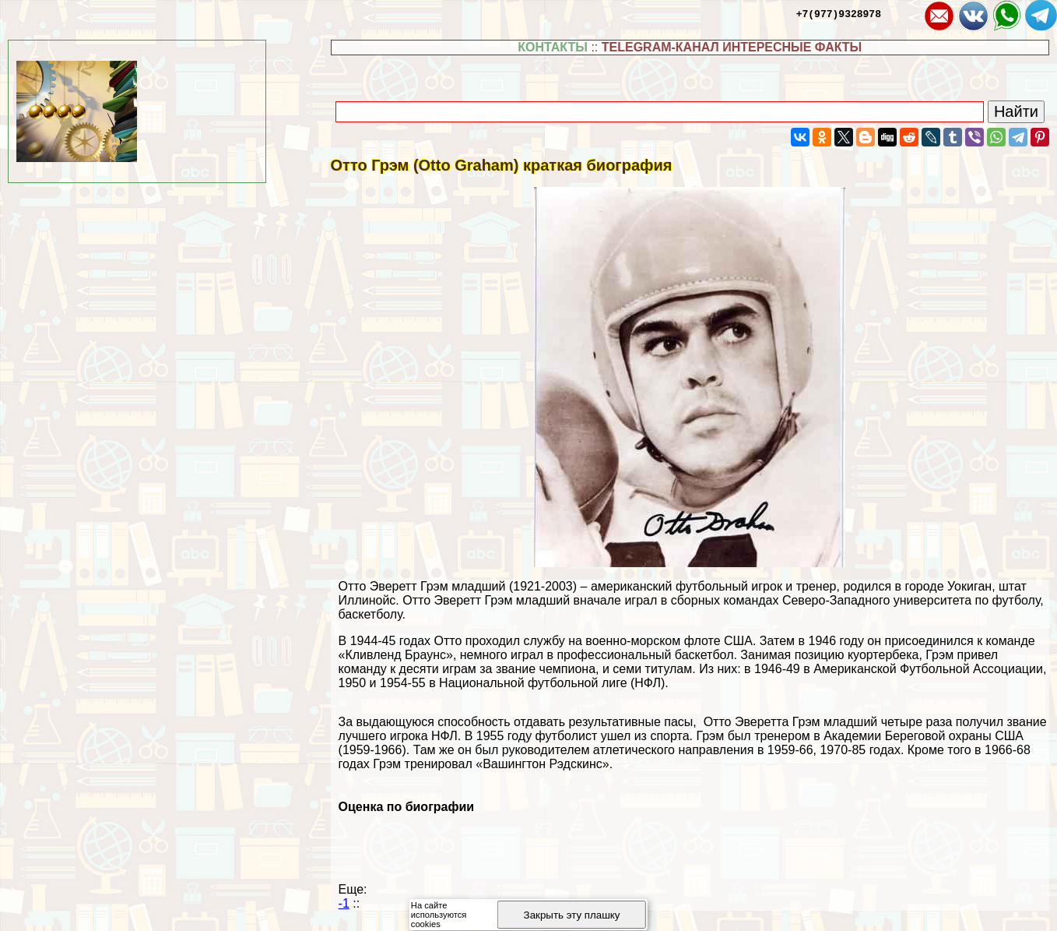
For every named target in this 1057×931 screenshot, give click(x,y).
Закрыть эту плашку (572, 915)
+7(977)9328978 (838, 13)
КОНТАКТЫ (553, 47)
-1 (344, 903)
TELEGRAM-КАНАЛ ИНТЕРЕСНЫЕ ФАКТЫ (732, 47)
